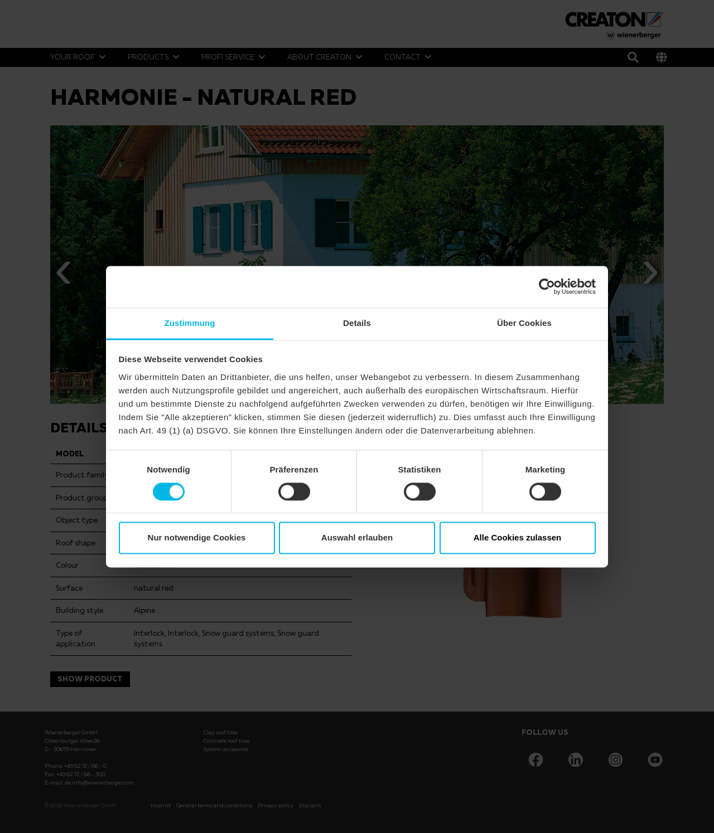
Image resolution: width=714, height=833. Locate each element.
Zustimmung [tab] (190, 323)
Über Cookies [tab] (524, 323)
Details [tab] (357, 323)
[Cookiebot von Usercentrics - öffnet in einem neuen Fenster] (547, 286)
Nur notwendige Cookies (197, 538)
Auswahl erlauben (357, 538)
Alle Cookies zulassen (518, 538)
